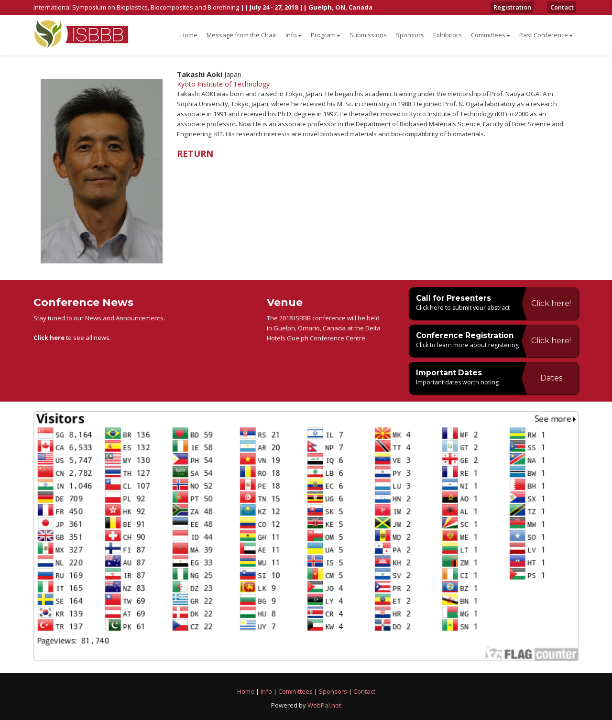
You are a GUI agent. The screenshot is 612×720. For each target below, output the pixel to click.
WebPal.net (324, 705)
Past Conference (546, 35)
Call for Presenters (456, 298)
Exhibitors (447, 35)
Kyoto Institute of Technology (223, 83)
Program (325, 35)
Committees (490, 35)
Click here (49, 337)
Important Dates (452, 372)
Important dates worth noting (458, 382)
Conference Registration (470, 335)
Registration (520, 7)
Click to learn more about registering (468, 344)
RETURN (195, 153)
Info (293, 35)
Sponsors (410, 35)
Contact (564, 7)
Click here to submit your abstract (464, 307)
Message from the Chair (241, 35)
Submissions (368, 35)
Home (188, 35)
